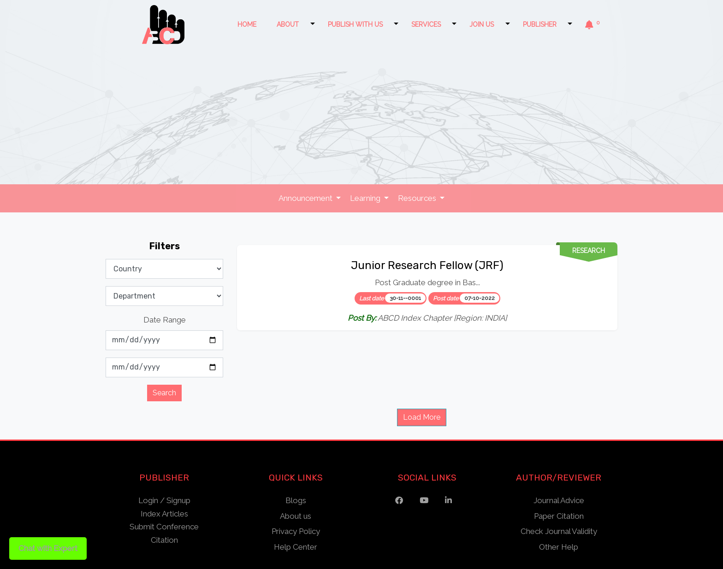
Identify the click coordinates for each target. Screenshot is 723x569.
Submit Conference (164, 526)
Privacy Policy (296, 531)
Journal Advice (558, 500)
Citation (164, 540)
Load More (421, 417)
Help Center (295, 546)
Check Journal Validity (559, 531)
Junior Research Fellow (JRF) (427, 265)
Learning (366, 198)
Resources (418, 198)
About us (295, 516)
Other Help (558, 546)
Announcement (306, 198)
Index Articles (164, 513)
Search (164, 392)
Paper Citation (559, 516)
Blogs (295, 500)
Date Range (164, 319)
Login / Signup (164, 500)
